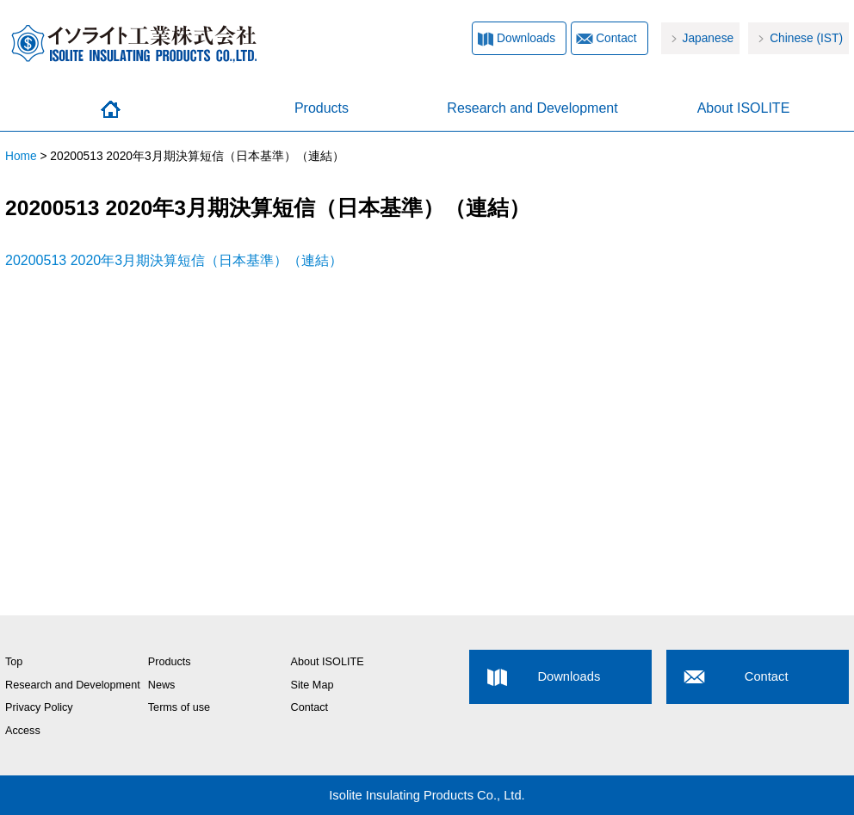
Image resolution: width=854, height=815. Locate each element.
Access (22, 731)
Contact (616, 38)
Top (13, 662)
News (162, 685)
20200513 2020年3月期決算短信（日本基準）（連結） (174, 260)
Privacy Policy (39, 707)
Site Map (312, 685)
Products (321, 108)
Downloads (526, 38)
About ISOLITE (743, 108)
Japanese (708, 38)
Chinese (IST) (806, 38)
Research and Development (532, 108)
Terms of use (179, 707)
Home (110, 109)
